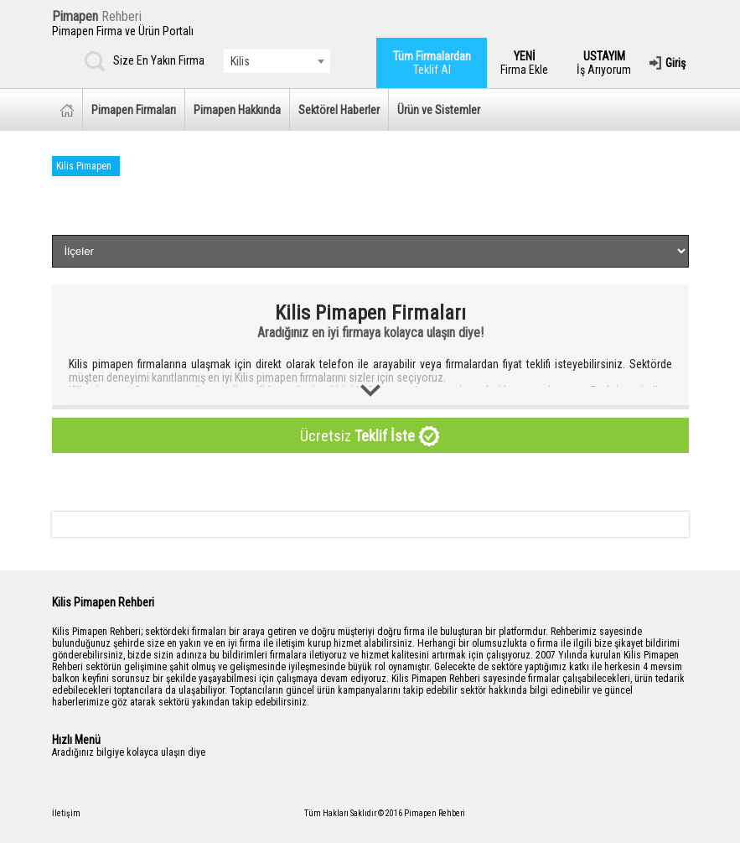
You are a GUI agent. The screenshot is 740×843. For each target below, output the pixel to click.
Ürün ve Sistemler (438, 110)
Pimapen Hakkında (237, 110)
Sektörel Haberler (339, 110)
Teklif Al (432, 62)
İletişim (66, 813)
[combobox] (277, 61)
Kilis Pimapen (83, 166)
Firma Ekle (524, 62)
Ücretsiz (370, 436)
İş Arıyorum (604, 62)
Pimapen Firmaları (133, 110)
